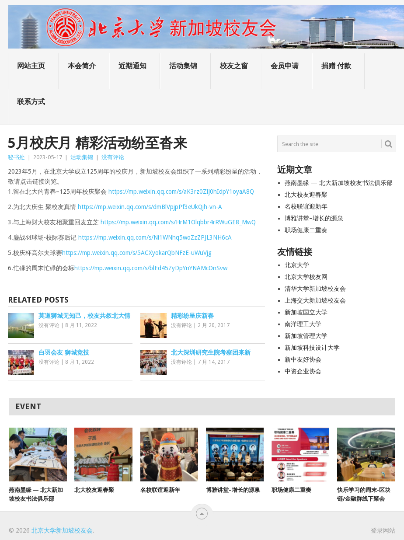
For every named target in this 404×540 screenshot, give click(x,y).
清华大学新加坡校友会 (315, 288)
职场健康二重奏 (306, 229)
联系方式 (31, 102)
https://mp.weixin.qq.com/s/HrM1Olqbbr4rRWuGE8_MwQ (178, 222)
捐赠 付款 (336, 66)
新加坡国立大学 (306, 312)
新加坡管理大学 (306, 335)
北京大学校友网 (306, 276)
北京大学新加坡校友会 (62, 530)
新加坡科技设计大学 (312, 347)
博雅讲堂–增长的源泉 (314, 218)
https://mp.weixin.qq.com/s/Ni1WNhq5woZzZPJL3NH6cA (155, 237)
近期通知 (132, 66)
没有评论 (112, 157)
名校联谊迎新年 (306, 206)
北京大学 (297, 264)
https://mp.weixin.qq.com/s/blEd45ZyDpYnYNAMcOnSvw (150, 268)
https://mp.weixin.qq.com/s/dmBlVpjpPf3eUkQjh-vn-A (150, 206)
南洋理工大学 (303, 324)
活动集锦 (183, 66)
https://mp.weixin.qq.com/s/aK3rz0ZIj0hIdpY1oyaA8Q (181, 191)
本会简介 (82, 66)
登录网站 (383, 530)
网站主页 (31, 66)
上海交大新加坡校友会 (315, 300)
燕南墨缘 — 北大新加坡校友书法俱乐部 (339, 182)
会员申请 (285, 66)
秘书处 (16, 157)
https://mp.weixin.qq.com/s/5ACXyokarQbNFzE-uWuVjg (137, 252)
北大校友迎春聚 (306, 194)
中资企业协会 (303, 371)
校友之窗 (234, 66)
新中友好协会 (303, 359)
